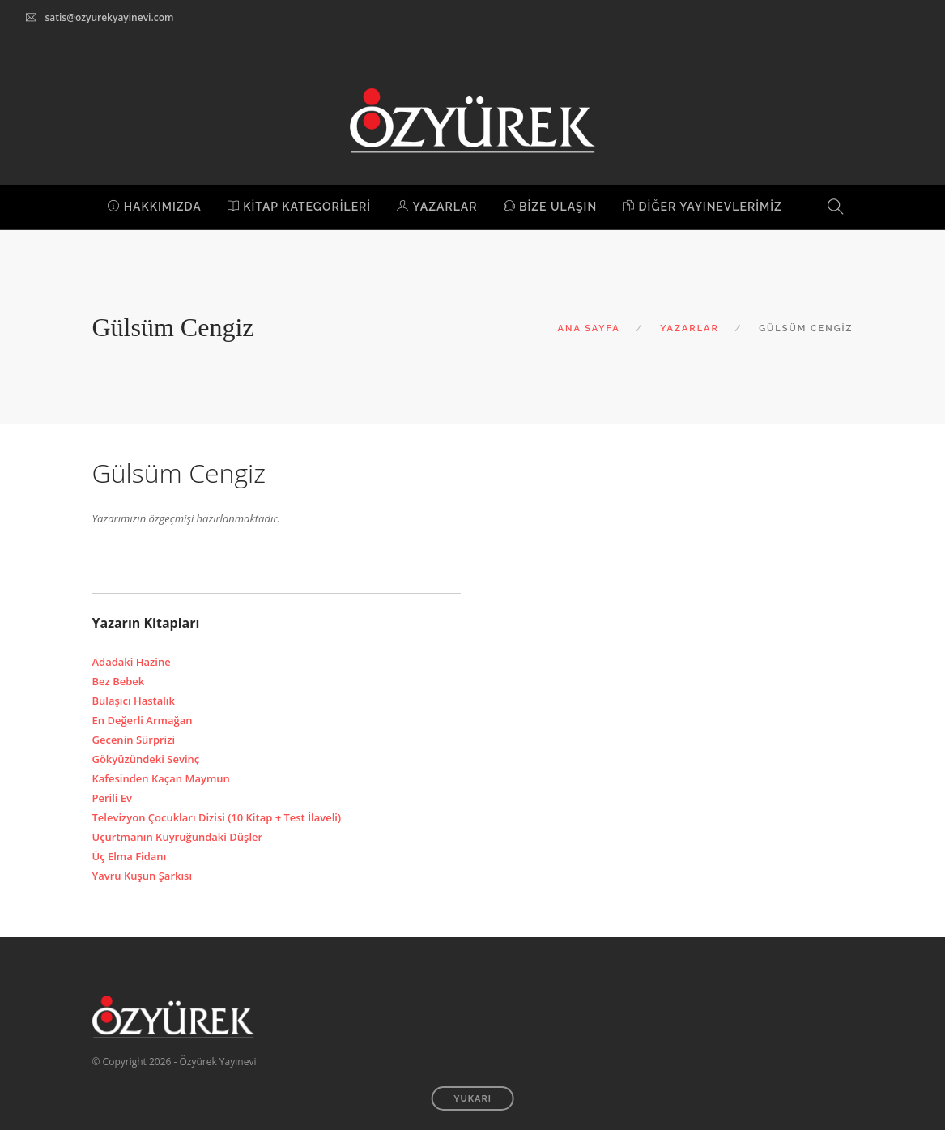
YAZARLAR (437, 206)
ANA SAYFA (589, 328)
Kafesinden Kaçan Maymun (161, 778)
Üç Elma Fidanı (129, 856)
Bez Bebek (118, 681)
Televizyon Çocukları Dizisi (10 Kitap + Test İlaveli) (217, 817)
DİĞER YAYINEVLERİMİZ (702, 206)
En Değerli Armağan (142, 720)
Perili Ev (112, 798)
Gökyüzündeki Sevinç (146, 759)
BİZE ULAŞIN (551, 206)
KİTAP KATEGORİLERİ (299, 206)
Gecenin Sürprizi (134, 739)
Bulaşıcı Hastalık (133, 700)
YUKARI (472, 1099)
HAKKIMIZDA (155, 206)
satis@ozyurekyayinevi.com (109, 17)
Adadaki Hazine (131, 662)
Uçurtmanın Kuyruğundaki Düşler (177, 836)
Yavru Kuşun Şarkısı (142, 875)
